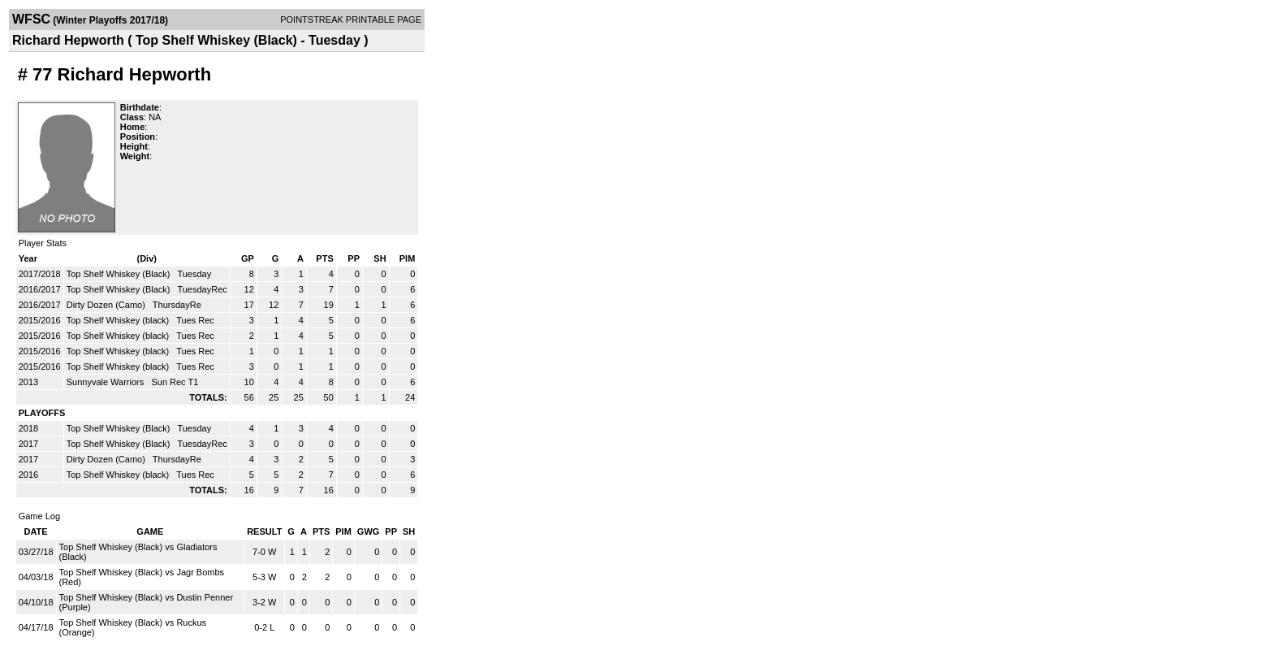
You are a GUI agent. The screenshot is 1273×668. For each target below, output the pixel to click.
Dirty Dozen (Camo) (107, 305)
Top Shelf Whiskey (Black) (120, 274)
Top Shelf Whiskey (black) (119, 320)
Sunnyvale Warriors (107, 382)
